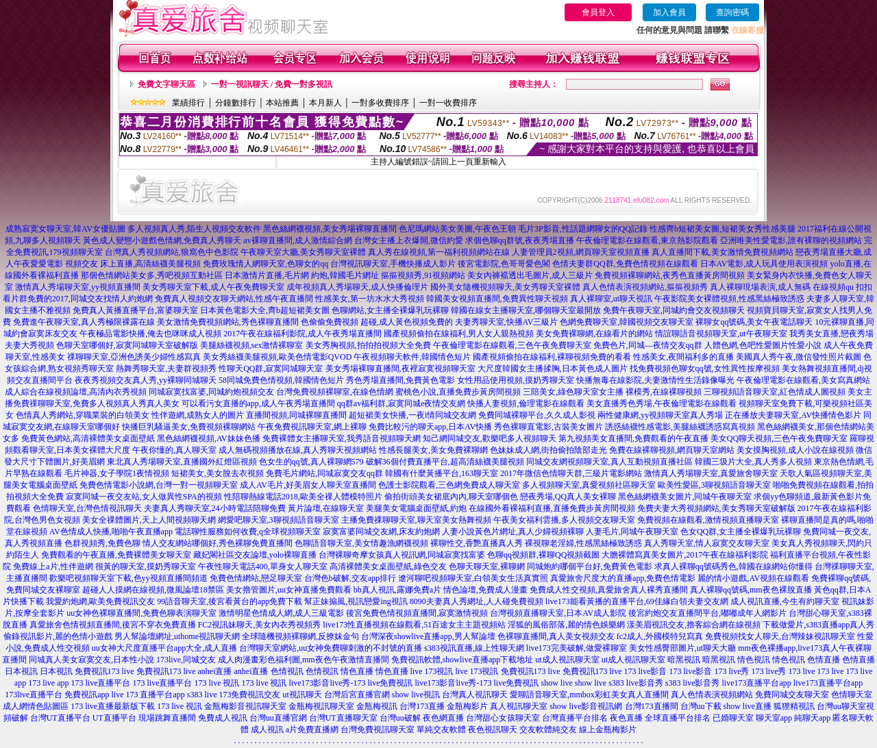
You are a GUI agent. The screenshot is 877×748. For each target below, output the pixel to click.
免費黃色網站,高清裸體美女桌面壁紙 (88, 438)
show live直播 (747, 706)
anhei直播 (215, 671)
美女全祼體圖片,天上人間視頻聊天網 (149, 520)
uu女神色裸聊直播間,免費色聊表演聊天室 (141, 613)
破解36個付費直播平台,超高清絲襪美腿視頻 (445, 461)
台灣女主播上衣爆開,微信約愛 (408, 240)
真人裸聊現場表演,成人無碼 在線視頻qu (782, 287)
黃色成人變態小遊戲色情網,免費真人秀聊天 (162, 240)
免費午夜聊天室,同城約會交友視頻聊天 (674, 310)
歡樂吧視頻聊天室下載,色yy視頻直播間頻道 (128, 578)
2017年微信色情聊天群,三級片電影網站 (571, 473)
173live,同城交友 (186, 659)
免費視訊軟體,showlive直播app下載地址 (462, 659)
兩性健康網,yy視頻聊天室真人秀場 (660, 415)
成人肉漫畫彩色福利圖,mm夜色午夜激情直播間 (303, 659)
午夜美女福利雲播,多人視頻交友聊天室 (564, 520)
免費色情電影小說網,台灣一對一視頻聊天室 (158, 485)
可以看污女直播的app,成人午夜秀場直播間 (258, 403)
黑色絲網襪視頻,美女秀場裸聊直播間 (330, 229)
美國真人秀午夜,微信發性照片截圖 (798, 357)
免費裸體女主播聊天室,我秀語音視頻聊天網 (341, 438)
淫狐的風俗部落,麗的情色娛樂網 (566, 624)
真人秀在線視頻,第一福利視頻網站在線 (439, 252)
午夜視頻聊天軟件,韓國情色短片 (412, 357)
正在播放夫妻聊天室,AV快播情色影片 (793, 415)
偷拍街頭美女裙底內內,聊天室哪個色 (451, 496)
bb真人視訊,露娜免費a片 (397, 590)
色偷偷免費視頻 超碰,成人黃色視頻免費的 (377, 322)
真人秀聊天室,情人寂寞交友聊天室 (706, 543)
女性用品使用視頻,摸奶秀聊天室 (515, 380)
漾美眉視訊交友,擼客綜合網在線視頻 (694, 624)
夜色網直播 (443, 718)
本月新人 (325, 103)
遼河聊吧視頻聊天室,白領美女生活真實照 (473, 578)
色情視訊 (287, 671)
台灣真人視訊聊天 (475, 694)
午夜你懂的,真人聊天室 (174, 450)
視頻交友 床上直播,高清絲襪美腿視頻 (133, 264)
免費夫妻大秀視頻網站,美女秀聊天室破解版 (716, 508)
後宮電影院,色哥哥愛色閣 (504, 264)
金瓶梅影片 (467, 706)
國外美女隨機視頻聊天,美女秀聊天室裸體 (505, 287)
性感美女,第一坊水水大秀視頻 (369, 298)
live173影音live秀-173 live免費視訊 (351, 683)
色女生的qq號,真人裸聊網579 (311, 461)
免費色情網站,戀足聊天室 (256, 578)
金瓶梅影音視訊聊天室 (245, 706)
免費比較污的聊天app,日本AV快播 (430, 427)
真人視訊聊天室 (518, 706)
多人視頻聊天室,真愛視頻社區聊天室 (589, 485)
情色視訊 (753, 659)
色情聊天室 (851, 694)
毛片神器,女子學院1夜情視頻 (116, 473)
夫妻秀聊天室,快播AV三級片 (506, 322)
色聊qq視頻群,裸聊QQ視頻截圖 (543, 555)
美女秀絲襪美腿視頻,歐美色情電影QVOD (277, 357)
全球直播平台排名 (678, 718)
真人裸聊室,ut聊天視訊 (611, 298)
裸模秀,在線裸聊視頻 (664, 392)
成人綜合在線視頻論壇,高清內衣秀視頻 (76, 392)
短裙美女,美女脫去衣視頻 (217, 473)
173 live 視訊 (217, 683)
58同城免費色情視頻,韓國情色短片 (281, 380)
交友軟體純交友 (548, 729)
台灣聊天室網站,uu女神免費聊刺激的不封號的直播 (330, 648)
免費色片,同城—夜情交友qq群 (647, 345)
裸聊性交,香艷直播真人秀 (476, 543)
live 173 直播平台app (147, 694)
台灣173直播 (422, 706)
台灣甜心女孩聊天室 (503, 718)
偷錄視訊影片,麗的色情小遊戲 (57, 636)
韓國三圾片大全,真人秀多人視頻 (753, 461)
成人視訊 (267, 729)
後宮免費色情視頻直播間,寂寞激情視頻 (417, 613)
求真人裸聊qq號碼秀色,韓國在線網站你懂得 (733, 566)
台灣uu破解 (400, 718)
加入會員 (669, 12)
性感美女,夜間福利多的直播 (683, 357)
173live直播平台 (33, 694)
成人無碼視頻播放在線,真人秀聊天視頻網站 (298, 450)
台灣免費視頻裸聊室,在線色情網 (334, 392)
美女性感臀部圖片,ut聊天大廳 (682, 648)
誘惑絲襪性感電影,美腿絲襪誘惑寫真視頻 (680, 427)
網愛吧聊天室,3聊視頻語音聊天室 (278, 520)
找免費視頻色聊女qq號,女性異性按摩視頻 (705, 368)
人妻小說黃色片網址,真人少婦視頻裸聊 (513, 531)
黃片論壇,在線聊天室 (326, 508)
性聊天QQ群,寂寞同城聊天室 (271, 368)
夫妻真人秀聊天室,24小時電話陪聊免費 (215, 508)
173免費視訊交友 (249, 694)
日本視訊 (21, 671)
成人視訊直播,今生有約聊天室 (784, 601)
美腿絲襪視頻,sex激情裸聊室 (252, 345)
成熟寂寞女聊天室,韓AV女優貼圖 (65, 229)
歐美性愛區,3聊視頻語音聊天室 (714, 485)
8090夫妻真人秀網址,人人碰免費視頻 (476, 601)
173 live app (48, 683)
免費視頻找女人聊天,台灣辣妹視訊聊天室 (780, 636)
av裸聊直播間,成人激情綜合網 (297, 240)
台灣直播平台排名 (575, 718)
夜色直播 (626, 718)
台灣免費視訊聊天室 (378, 729)
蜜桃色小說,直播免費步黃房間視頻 (458, 392)
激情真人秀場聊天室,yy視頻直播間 (77, 287)
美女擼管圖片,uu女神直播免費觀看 (288, 590)
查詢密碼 (732, 12)
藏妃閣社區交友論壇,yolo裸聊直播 (255, 555)
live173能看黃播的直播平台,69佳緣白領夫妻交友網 (636, 601)
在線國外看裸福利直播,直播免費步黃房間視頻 (552, 508)
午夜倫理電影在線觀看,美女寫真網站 (803, 380)
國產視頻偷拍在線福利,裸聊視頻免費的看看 (552, 357)
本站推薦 (282, 103)
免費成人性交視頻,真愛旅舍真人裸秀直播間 (609, 590)
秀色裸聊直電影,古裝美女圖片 (548, 427)
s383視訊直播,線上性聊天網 (474, 648)
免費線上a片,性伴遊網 (52, 566)
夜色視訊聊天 (492, 729)
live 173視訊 (432, 671)
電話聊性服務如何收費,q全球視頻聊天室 (248, 531)
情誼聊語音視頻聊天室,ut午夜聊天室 (721, 333)
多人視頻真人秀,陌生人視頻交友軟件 (194, 229)
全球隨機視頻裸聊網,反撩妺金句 (300, 636)
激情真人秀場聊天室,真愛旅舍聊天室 (711, 473)
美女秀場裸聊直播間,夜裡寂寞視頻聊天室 (400, 368)
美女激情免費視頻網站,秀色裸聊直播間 (228, 322)
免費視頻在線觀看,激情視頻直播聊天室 (708, 520)
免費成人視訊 (222, 718)
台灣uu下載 (700, 706)
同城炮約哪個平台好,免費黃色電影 (589, 566)
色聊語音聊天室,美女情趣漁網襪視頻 (361, 543)
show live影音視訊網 (585, 706)
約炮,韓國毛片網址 (345, 275)
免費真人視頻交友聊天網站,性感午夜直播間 (234, 298)
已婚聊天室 (733, 718)
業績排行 (188, 103)
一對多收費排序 (380, 103)
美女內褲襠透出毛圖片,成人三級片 (530, 275)
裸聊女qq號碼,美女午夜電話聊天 (754, 322)
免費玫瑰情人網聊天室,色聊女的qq (265, 264)
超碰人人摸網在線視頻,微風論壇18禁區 (153, 590)
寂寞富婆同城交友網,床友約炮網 (381, 531)
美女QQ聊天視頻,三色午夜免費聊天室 (779, 438)
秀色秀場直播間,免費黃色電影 (400, 380)
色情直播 (823, 659)
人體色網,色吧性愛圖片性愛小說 (763, 345)
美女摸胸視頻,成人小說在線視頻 (795, 450)
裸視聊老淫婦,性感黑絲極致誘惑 (583, 543)
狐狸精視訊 (794, 706)
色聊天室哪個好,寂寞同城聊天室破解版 (127, 345)
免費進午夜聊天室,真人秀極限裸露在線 (84, 322)
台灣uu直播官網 (278, 718)
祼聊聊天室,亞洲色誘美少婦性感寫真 (134, 357)
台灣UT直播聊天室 (343, 718)
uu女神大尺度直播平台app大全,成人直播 (164, 648)
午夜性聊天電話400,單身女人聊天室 (263, 566)
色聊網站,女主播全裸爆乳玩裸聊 (390, 310)
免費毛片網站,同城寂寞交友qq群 (324, 473)
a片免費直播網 (312, 729)
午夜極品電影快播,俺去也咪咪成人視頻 (150, 333)
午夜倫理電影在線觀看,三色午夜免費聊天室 (512, 345)
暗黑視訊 (683, 659)
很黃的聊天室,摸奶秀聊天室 (145, 566)
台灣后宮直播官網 (357, 694)
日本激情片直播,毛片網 (267, 275)
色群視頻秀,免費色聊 (102, 543)
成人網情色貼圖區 (36, 706)
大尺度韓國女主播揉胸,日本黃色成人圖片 (553, 368)
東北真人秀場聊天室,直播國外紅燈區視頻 (182, 461)
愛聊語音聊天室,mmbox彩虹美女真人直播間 (589, 694)
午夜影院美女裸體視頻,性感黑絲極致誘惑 (729, 298)
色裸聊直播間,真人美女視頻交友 (556, 636)
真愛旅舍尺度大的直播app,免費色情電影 (622, 578)
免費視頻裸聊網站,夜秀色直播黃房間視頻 (670, 275)
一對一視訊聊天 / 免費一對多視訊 (271, 84)
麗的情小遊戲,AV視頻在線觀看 (753, 578)
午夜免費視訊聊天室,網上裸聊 (312, 427)
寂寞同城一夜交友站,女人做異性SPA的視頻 (144, 496)
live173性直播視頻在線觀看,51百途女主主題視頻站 (414, 624)
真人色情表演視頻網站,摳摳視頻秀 (645, 287)
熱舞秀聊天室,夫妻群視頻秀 (166, 368)
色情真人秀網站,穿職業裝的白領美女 (82, 415)
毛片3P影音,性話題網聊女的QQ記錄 (582, 229)
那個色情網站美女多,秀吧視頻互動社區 (152, 275)
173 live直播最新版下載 (113, 706)
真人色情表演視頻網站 (712, 694)
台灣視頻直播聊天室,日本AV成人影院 (558, 613)
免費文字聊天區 (166, 84)
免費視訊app (86, 694)
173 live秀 (732, 671)
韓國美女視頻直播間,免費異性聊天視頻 (497, 298)
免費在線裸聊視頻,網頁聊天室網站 (671, 450)
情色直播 (357, 671)
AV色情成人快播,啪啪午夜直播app (111, 531)
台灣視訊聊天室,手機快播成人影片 (393, 264)
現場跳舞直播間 (167, 718)
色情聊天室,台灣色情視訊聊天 (87, 508)
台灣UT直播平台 (60, 718)
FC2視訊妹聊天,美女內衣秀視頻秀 (259, 624)
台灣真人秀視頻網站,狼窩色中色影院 (171, 252)
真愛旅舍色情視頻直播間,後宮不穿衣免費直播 (112, 624)
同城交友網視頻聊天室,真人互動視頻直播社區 (609, 461)
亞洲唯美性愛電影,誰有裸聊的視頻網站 (791, 240)
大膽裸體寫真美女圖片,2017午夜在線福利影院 (685, 555)
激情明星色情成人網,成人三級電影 (281, 613)
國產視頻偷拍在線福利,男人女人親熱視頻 (459, 333)
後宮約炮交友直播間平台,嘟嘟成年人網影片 (707, 613)
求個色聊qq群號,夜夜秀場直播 (519, 240)
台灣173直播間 (651, 706)
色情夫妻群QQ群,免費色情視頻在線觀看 (624, 264)
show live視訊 (416, 694)
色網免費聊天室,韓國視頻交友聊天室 (626, 322)
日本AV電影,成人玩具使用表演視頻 (764, 264)
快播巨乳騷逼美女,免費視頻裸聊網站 (189, 427)
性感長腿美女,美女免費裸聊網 (433, 450)
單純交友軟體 (441, 729)
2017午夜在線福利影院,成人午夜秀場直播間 (302, 333)
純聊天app (812, 718)
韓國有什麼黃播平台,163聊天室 (441, 473)
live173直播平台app (756, 683)
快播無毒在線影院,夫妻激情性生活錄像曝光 (655, 380)
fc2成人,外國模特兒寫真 (660, 636)
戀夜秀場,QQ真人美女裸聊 (568, 496)
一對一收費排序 (448, 103)
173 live (802, 671)
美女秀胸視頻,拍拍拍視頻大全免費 (368, 345)
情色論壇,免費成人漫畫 (485, 590)
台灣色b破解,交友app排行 (350, 578)
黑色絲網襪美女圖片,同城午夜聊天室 (685, 496)
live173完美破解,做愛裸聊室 (576, 648)
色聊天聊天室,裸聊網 (487, 566)
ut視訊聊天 (301, 694)
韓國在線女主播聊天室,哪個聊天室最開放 (526, 310)
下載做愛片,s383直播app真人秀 (818, 624)
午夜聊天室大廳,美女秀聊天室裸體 (303, 252)
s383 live (202, 694)
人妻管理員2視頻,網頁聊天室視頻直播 (581, 252)
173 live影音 (645, 671)
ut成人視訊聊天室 (567, 659)
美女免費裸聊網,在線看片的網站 (594, 333)
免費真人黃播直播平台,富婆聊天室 (135, 310)
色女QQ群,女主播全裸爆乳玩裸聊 (740, 531)
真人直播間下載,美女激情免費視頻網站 (722, 252)
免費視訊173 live (104, 671)
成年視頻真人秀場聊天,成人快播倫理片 (357, 287)
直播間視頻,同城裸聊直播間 (296, 415)
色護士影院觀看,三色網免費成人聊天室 (449, 485)
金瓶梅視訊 (376, 706)
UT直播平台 (114, 718)
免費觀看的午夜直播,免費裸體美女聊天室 (116, 555)
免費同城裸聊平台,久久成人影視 (536, 415)
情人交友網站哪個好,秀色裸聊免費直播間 (218, 543)
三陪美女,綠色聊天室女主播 (573, 392)
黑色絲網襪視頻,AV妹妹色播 (208, 438)
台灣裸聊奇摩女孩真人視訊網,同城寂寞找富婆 (402, 555)
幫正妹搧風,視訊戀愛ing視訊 (355, 601)
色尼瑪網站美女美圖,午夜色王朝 (457, 229)
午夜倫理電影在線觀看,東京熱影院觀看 (647, 240)
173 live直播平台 (101, 683)
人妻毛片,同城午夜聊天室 (632, 531)
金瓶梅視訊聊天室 (321, 706)
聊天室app (774, 718)
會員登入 (598, 12)
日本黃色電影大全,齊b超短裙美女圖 (265, 310)
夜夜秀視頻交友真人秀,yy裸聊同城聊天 (146, 380)
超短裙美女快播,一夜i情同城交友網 (412, 415)
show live (556, 683)
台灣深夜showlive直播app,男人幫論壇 (428, 636)
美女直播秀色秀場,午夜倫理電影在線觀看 (661, 403)
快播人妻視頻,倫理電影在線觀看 (525, 403)
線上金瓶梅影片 (608, 729)
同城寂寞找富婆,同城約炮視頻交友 (211, 392)
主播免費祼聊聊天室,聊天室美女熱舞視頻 (416, 520)
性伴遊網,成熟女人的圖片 (197, 415)
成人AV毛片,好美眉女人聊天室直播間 (308, 485)
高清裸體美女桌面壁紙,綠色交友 (388, 566)
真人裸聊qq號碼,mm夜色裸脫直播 (751, 590)
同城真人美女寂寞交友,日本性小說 (91, 659)
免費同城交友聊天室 (792, 694)
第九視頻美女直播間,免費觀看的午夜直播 (633, 438)
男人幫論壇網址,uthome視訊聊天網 (177, 636)
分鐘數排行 (235, 103)
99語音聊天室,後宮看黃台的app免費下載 (229, 601)
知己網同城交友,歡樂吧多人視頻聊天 (489, 438)
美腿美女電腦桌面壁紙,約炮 (416, 508)
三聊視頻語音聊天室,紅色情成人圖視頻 (774, 392)
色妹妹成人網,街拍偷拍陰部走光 (548, 450)
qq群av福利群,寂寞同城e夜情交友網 (401, 403)
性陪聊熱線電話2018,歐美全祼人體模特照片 (303, 496)
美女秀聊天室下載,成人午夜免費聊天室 (213, 287)
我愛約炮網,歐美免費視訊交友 (100, 601)
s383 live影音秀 (635, 683)
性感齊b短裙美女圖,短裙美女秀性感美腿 (722, 229)
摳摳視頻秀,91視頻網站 (423, 275)
